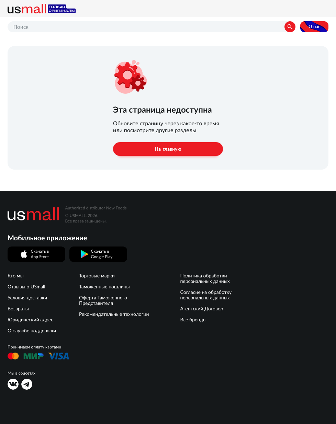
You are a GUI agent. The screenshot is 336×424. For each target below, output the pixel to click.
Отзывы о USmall (26, 286)
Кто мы (16, 275)
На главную (168, 149)
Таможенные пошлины (104, 286)
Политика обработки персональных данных (204, 278)
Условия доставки (27, 297)
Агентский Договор (201, 308)
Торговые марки (97, 275)
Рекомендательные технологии (114, 314)
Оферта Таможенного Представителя (103, 300)
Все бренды (193, 319)
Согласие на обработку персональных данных (206, 294)
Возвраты (18, 308)
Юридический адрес (30, 319)
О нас (314, 26)
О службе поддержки (32, 330)
